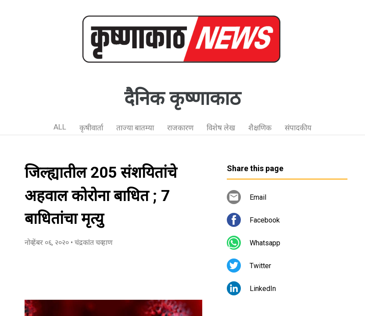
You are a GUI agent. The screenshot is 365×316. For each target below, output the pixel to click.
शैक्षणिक (260, 127)
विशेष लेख (221, 127)
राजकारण (180, 127)
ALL (60, 126)
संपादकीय (298, 127)
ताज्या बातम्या (135, 127)
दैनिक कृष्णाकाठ (182, 98)
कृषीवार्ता (91, 127)
